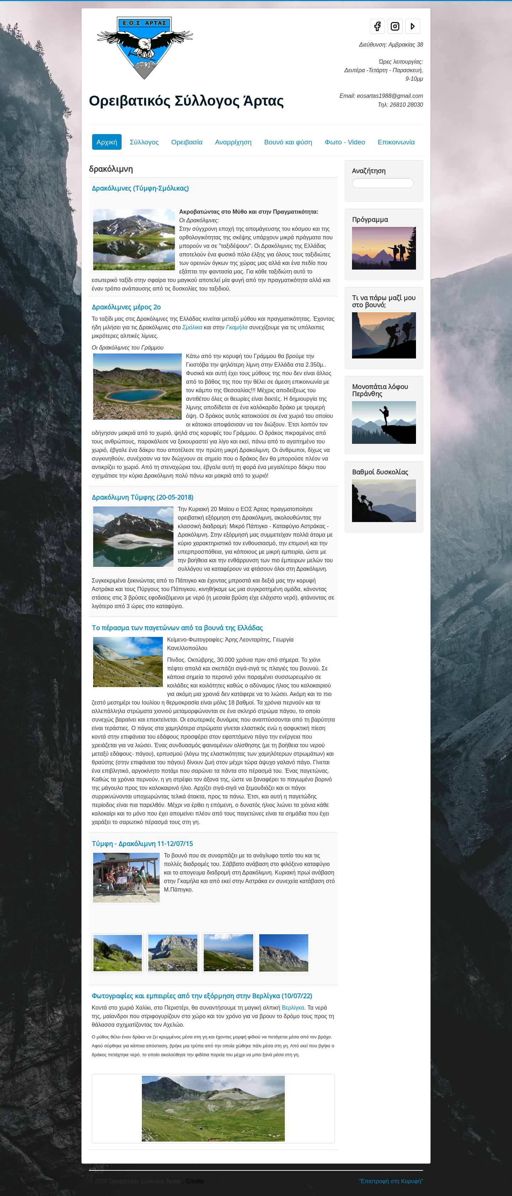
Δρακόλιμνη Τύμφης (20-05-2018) (142, 497)
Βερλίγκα (293, 1008)
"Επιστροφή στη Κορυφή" (391, 1181)
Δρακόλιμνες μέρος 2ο (126, 307)
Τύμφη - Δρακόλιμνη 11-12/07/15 (142, 843)
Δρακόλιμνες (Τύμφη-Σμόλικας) (140, 188)
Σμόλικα (192, 327)
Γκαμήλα (236, 327)
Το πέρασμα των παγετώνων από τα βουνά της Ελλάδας (177, 627)
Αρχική (106, 142)
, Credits (193, 1181)
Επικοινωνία (396, 142)
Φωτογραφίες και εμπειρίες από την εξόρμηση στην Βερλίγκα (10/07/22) (202, 996)
